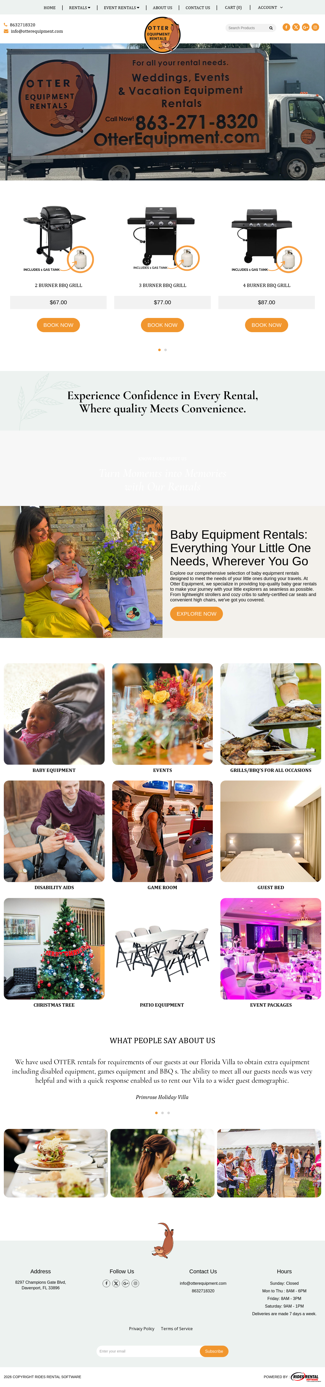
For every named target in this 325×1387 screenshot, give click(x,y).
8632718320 (203, 1291)
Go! (270, 28)
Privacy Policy (141, 1328)
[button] (159, 349)
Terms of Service (177, 1328)
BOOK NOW (58, 325)
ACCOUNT (269, 7)
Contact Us (198, 7)
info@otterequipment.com (203, 1283)
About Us (162, 7)
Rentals (79, 7)
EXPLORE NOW (196, 614)
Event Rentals (121, 7)
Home (50, 7)
